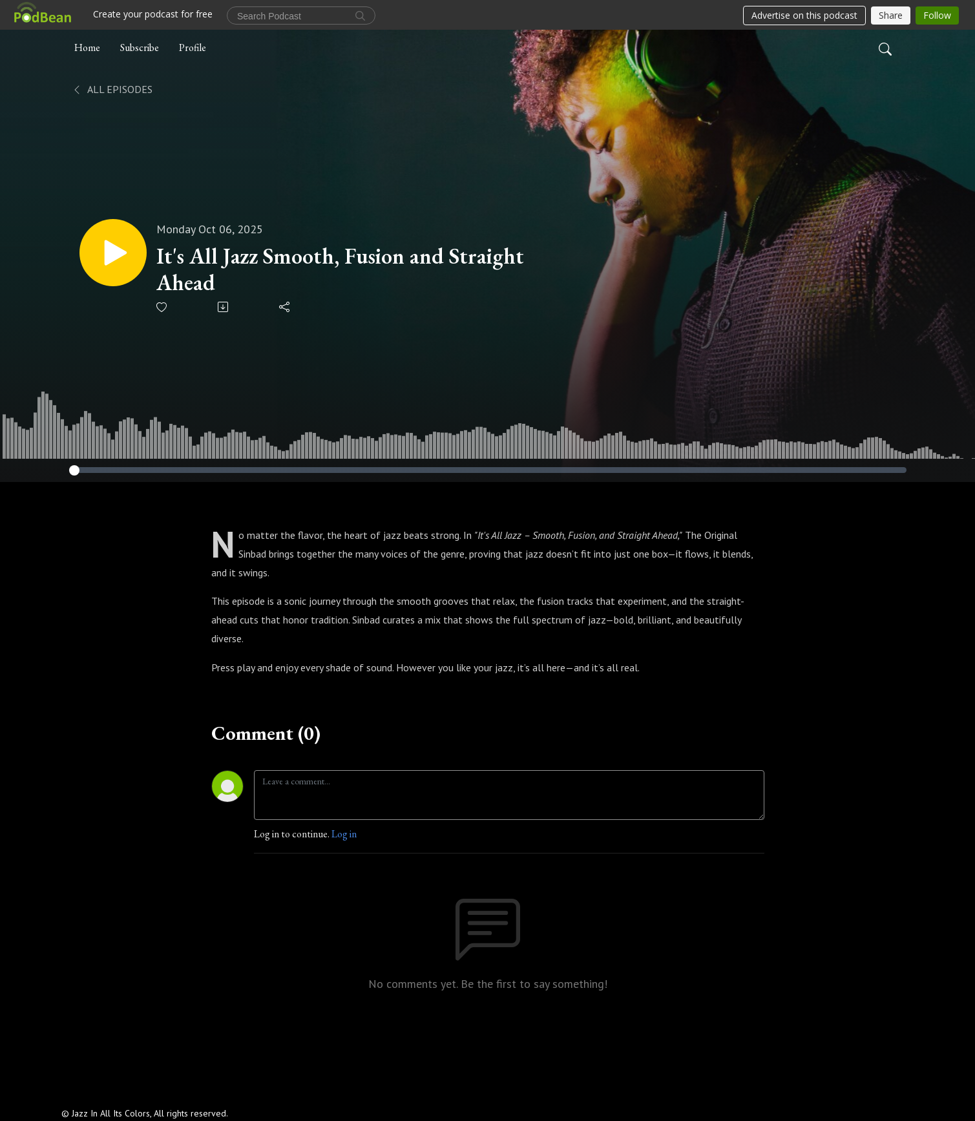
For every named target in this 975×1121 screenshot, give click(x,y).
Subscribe (139, 47)
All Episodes (112, 89)
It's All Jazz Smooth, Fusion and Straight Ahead (340, 269)
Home (87, 47)
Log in (344, 834)
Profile (192, 47)
